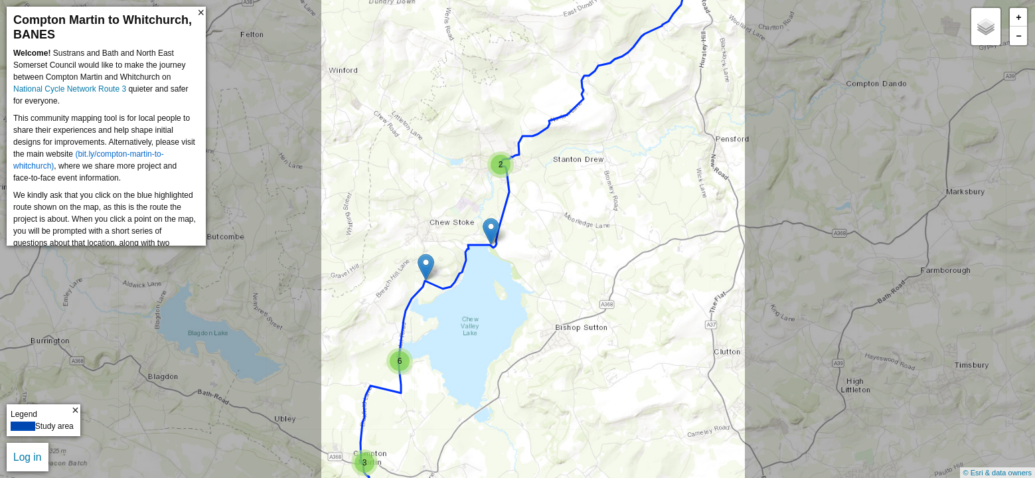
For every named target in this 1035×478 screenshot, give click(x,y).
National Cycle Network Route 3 (69, 89)
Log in (27, 457)
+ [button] (1018, 17)
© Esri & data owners (997, 473)
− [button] (1018, 36)
